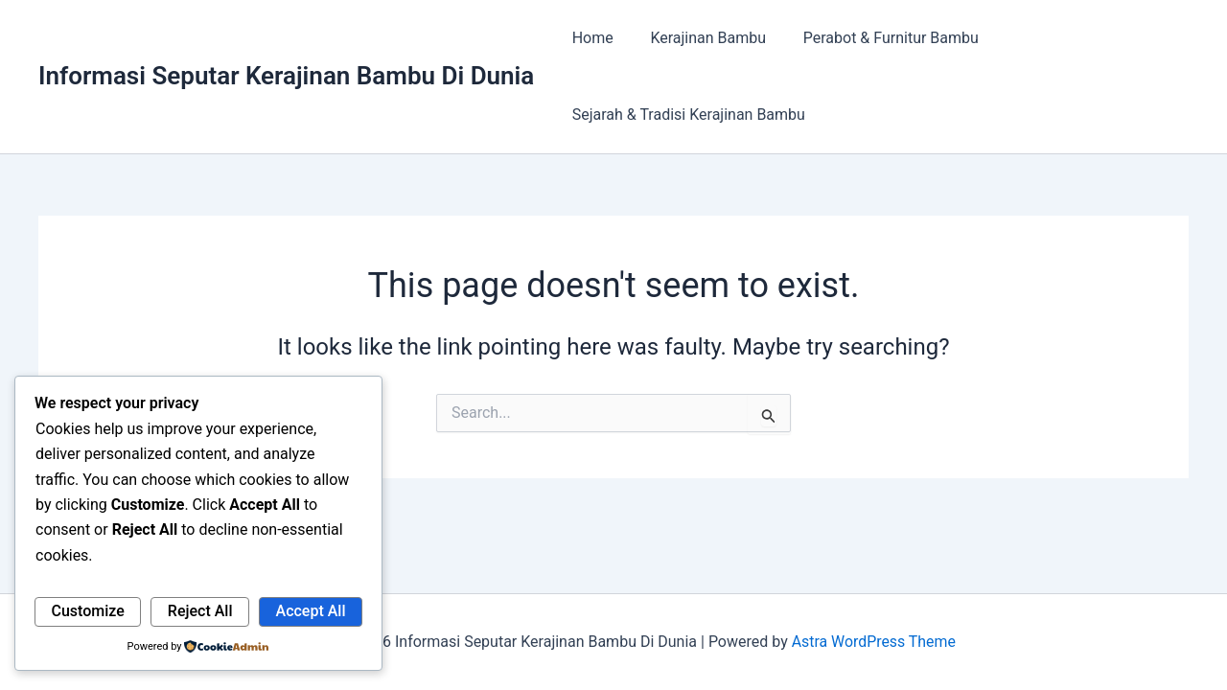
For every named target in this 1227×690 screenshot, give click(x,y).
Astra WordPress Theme (873, 641)
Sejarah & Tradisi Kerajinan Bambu (684, 114)
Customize (88, 611)
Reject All (200, 611)
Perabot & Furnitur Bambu (874, 38)
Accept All (311, 611)
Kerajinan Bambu (698, 38)
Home (589, 38)
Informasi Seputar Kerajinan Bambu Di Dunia (286, 75)
